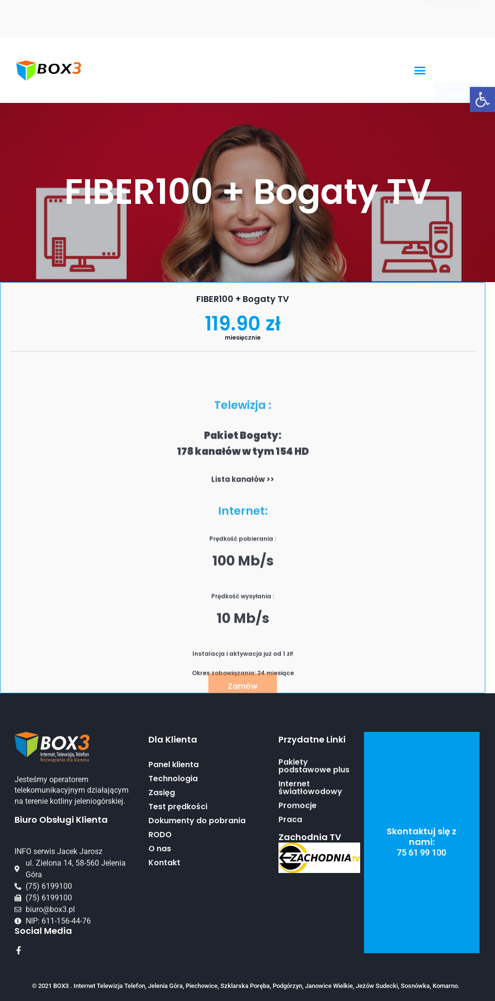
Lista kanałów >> (242, 669)
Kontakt (164, 914)
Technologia (173, 830)
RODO (160, 886)
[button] (482, 99)
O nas (159, 900)
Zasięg (161, 844)
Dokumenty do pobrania (197, 872)
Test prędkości (177, 858)
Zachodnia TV (309, 837)
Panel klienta (173, 816)
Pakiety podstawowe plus (313, 799)
